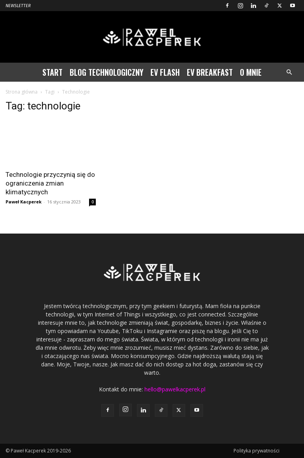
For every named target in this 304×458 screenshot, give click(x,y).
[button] (288, 72)
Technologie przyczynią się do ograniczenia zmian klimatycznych (50, 183)
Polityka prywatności (256, 450)
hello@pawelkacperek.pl (174, 389)
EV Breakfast (210, 72)
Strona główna (22, 91)
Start (52, 72)
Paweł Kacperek (24, 202)
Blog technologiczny (106, 72)
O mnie (251, 72)
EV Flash (165, 72)
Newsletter (18, 5)
